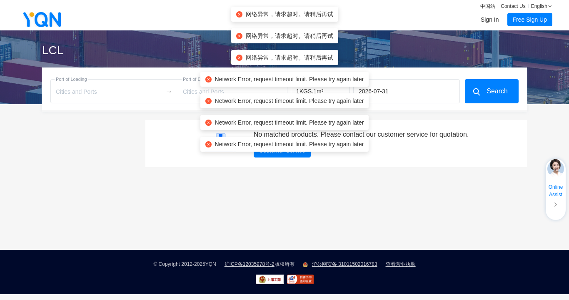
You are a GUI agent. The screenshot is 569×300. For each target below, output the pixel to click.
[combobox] (107, 91)
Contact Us (513, 6)
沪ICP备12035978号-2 (250, 264)
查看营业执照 (401, 264)
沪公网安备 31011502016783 (344, 264)
